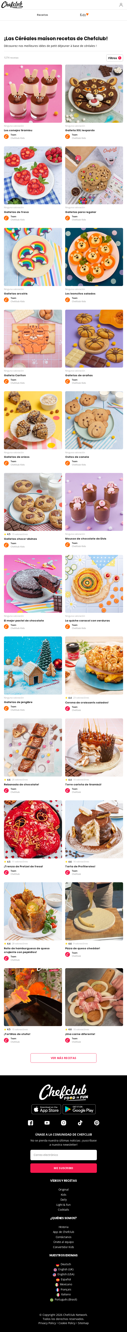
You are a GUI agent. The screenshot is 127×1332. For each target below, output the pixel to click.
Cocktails (63, 1209)
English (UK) (63, 1269)
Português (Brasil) (63, 1299)
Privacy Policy (47, 1323)
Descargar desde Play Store (79, 1109)
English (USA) (63, 1274)
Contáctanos (63, 1237)
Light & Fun (63, 1205)
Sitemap (83, 1323)
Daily (63, 1199)
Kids (63, 1194)
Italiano (64, 1294)
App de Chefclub (63, 1232)
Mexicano (63, 1284)
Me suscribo (63, 1168)
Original (63, 1189)
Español (63, 1279)
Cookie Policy (66, 1323)
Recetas (42, 15)
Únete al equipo (63, 1242)
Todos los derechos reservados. (63, 1319)
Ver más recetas (63, 1058)
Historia (64, 1227)
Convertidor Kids (63, 1247)
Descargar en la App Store (46, 1109)
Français (63, 1289)
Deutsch (63, 1264)
